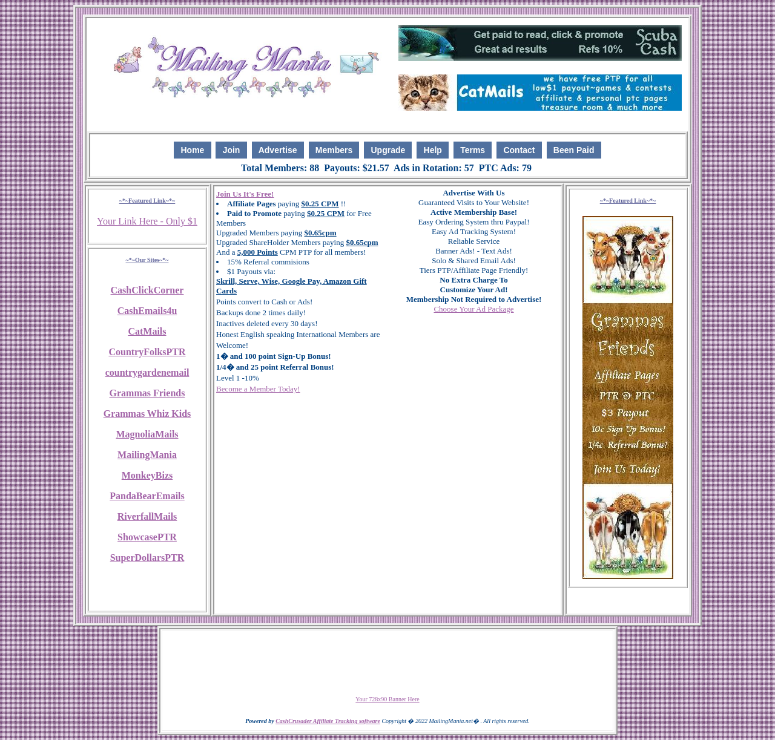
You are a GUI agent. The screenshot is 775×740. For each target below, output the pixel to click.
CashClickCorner (147, 290)
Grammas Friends (147, 393)
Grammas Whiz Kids (147, 413)
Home (192, 150)
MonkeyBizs (147, 475)
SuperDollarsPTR (147, 557)
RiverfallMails (147, 516)
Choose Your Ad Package (473, 308)
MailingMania (147, 455)
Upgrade (388, 150)
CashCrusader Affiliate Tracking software (327, 721)
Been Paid (574, 150)
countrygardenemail (147, 372)
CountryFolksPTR (146, 352)
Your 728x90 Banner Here (387, 699)
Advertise (278, 150)
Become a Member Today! (258, 388)
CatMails (147, 331)
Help (433, 150)
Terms (472, 150)
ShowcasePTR (147, 537)
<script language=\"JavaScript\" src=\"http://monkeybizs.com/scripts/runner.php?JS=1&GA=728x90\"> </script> (387, 663)
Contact (519, 150)
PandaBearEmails (147, 496)
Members (333, 150)
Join (231, 150)
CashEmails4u (147, 311)
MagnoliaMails (147, 434)
